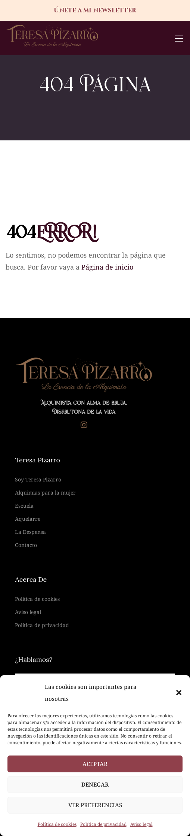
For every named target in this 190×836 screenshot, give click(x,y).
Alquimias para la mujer (45, 492)
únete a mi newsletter (95, 10)
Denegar (95, 784)
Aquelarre (27, 518)
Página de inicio (107, 266)
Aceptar (95, 763)
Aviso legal (141, 824)
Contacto (26, 544)
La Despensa (30, 531)
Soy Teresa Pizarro (38, 479)
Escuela (24, 505)
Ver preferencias (95, 805)
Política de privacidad (103, 824)
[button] (179, 692)
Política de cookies (57, 824)
